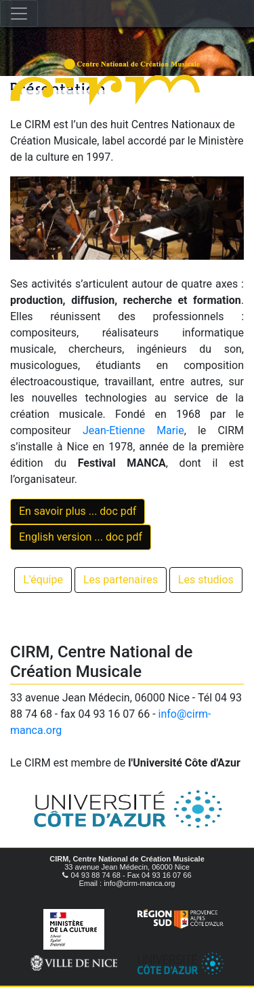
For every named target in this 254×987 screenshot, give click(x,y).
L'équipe (43, 579)
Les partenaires (120, 579)
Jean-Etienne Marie (133, 430)
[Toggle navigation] (19, 13)
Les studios (206, 579)
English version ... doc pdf (80, 536)
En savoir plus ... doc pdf (77, 511)
